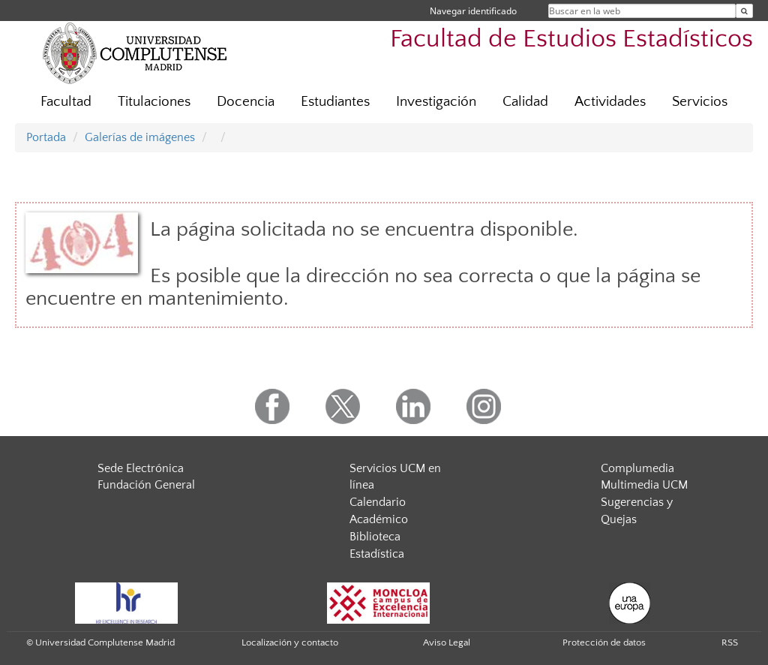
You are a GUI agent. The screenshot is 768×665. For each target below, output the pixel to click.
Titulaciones (154, 102)
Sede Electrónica (141, 468)
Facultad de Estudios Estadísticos (571, 39)
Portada (46, 137)
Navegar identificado (473, 11)
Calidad (525, 102)
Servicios (700, 102)
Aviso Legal (446, 642)
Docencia (245, 102)
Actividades (610, 102)
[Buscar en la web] (744, 11)
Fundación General (146, 485)
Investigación (436, 102)
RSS (730, 642)
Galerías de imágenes (140, 137)
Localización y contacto (290, 642)
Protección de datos (604, 642)
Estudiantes (335, 102)
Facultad (66, 102)
